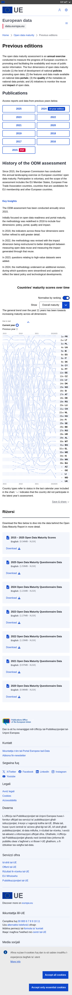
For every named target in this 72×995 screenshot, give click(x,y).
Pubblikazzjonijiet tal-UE (15, 880)
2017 (19, 141)
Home (5, 35)
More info (15, 961)
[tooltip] (64, 466)
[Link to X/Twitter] (9, 771)
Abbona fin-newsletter (14, 755)
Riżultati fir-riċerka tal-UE (15, 871)
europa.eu (27, 903)
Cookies (6, 796)
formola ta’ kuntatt (33, 928)
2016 (53, 141)
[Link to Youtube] (8, 776)
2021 (19, 125)
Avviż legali (8, 791)
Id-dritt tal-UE (9, 862)
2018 (53, 133)
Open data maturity (24, 35)
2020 (53, 125)
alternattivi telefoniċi (18, 925)
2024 (53, 109)
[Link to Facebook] (25, 771)
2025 (19, 108)
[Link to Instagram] (58, 771)
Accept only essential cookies (48, 987)
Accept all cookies (55, 975)
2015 (19, 150)
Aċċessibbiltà (9, 800)
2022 (53, 117)
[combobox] (54, 305)
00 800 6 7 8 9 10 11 (29, 921)
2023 (19, 117)
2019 (19, 133)
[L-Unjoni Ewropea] (29, 10)
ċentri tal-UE (39, 932)
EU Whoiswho (10, 876)
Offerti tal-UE (9, 867)
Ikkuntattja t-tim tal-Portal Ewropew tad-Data (26, 751)
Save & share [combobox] (61, 501)
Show (34, 305)
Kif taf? (65, 2)
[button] (66, 10)
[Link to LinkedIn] (42, 771)
